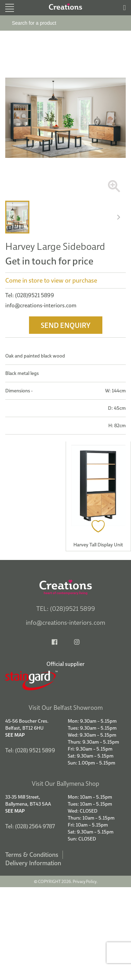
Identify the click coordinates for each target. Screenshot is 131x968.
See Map (15, 734)
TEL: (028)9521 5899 (65, 608)
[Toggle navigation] (9, 8)
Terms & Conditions (31, 854)
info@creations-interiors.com (41, 305)
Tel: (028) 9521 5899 (30, 750)
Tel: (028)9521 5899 (29, 295)
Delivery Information (33, 863)
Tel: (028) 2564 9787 (30, 826)
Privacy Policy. (85, 881)
